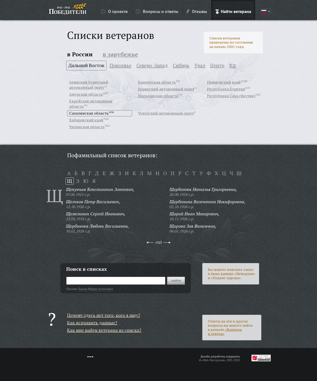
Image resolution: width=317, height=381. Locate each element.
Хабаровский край (86, 120)
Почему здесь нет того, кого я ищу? (103, 315)
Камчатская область (157, 82)
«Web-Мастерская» (213, 360)
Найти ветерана (233, 11)
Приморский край (224, 82)
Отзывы (196, 11)
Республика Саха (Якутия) (231, 95)
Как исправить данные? (92, 323)
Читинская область (87, 126)
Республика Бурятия (226, 89)
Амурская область (86, 94)
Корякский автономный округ (166, 89)
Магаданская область (158, 95)
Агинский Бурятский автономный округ (88, 84)
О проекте (114, 11)
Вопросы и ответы (157, 11)
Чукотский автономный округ (166, 113)
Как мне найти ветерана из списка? (104, 330)
